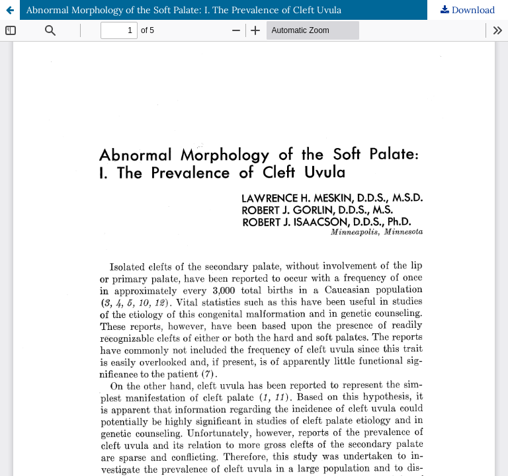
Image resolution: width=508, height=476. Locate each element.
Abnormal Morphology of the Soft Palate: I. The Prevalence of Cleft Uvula (183, 10)
